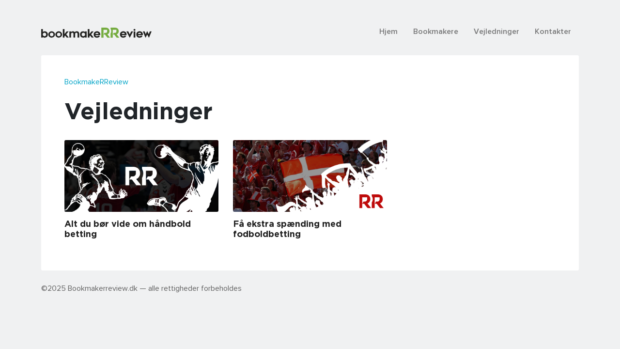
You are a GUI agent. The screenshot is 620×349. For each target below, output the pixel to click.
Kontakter (553, 31)
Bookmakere (435, 31)
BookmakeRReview (96, 81)
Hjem (388, 31)
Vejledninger (496, 31)
